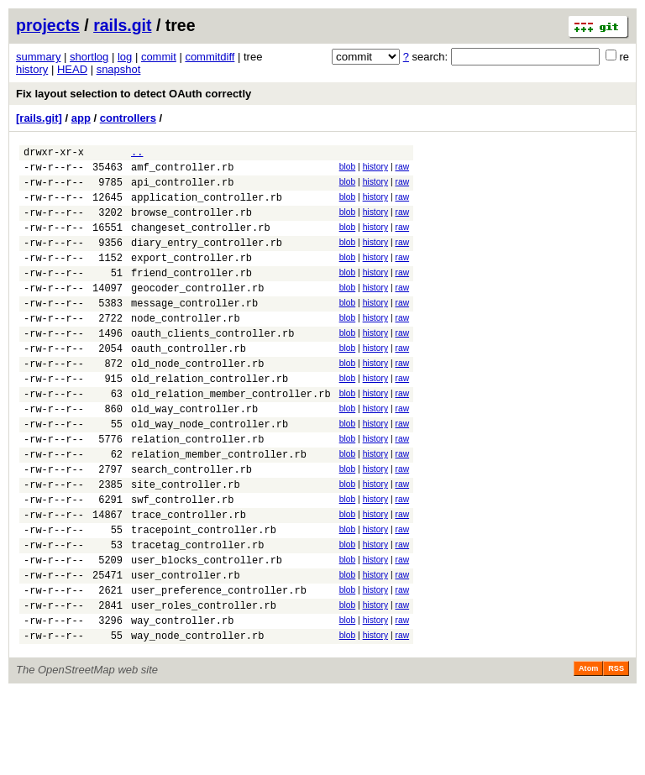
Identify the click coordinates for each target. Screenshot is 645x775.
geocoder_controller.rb (197, 313)
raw (402, 169)
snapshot (119, 69)
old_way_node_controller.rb (209, 471)
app (81, 118)
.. (137, 154)
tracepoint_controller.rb (203, 595)
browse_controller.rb (191, 224)
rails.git (122, 25)
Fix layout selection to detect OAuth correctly (133, 93)
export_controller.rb (191, 277)
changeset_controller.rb (200, 242)
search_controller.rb (191, 524)
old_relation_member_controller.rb (231, 436)
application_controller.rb (206, 207)
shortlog (89, 56)
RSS (616, 751)
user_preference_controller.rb (219, 665)
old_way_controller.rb (194, 454)
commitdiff (209, 56)
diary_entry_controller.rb (206, 260)
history (32, 69)
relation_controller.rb (197, 489)
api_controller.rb (182, 189)
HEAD (72, 69)
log (125, 56)
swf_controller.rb (182, 559)
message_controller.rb (194, 330)
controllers (128, 118)
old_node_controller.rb (197, 401)
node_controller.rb (185, 348)
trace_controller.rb (188, 577)
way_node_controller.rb (197, 718)
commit (158, 56)
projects (48, 25)
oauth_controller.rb (188, 383)
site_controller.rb (185, 542)
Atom (588, 751)
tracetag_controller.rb (197, 612)
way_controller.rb (182, 701)
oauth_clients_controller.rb (212, 366)
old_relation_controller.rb (209, 418)
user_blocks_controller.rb (206, 630)
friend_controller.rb (191, 295)
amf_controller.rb (182, 172)
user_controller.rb (185, 648)
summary (38, 56)
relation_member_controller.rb (219, 507)
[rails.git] (39, 118)
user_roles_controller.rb (203, 683)
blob (347, 169)
